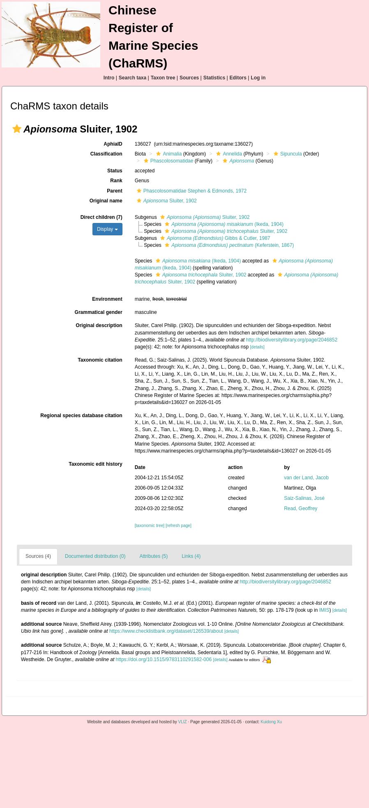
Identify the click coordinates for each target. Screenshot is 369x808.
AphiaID (113, 144)
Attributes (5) (153, 556)
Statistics (214, 78)
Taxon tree (163, 78)
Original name (106, 201)
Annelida (228, 154)
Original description (99, 325)
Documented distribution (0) (95, 556)
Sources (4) (38, 556)
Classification (106, 154)
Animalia (168, 154)
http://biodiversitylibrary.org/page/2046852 (292, 340)
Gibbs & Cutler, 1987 (214, 238)
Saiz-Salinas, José (304, 498)
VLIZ (182, 722)
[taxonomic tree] (149, 525)
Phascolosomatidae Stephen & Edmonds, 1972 (191, 191)
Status (114, 171)
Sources (189, 78)
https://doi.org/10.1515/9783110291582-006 (164, 659)
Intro (109, 78)
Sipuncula (287, 154)
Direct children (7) (101, 217)
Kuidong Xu (271, 722)
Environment (107, 299)
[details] (257, 347)
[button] (16, 129)
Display (107, 229)
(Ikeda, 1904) (223, 224)
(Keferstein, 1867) (228, 245)
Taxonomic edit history (95, 464)
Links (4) (191, 556)
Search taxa (132, 78)
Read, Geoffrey (300, 508)
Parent (114, 191)
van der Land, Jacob (306, 478)
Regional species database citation (81, 415)
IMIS (324, 610)
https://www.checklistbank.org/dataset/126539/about (166, 631)
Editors (238, 78)
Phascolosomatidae (168, 161)
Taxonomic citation (100, 360)
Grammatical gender (98, 312)
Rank (116, 180)
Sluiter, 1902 (166, 201)
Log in (258, 78)
